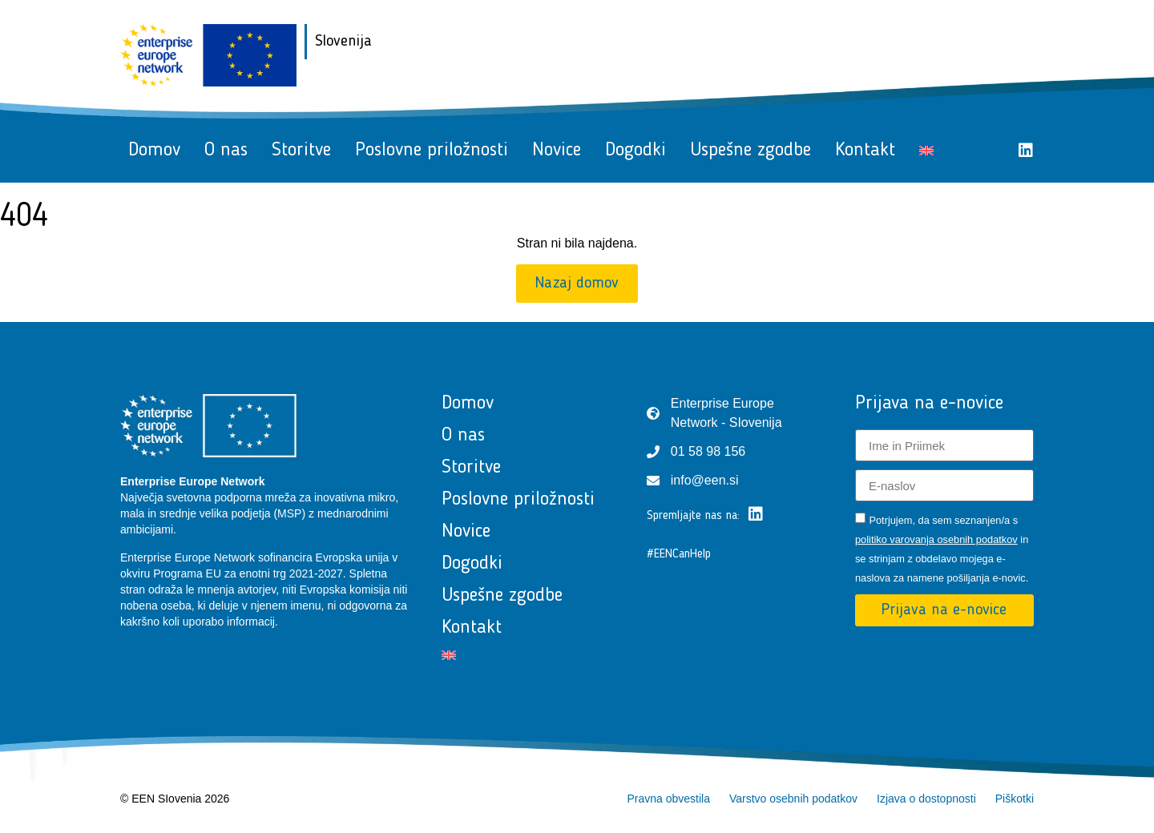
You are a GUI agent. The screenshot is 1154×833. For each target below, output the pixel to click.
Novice (556, 150)
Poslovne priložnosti (431, 150)
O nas (226, 150)
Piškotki (1014, 798)
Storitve (301, 150)
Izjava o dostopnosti (926, 798)
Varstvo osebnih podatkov (793, 798)
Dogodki (635, 150)
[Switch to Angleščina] (926, 151)
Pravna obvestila (668, 798)
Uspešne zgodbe (750, 150)
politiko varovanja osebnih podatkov (936, 539)
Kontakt (865, 150)
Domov (154, 150)
